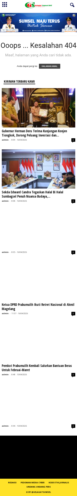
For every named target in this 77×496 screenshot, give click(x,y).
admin (5, 139)
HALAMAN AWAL (49, 66)
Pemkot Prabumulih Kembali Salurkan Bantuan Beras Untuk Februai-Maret (37, 367)
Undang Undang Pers (38, 486)
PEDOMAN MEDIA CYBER (33, 482)
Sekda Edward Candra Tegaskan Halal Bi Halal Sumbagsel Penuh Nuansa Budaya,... (32, 194)
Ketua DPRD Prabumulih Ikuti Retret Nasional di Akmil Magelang (38, 306)
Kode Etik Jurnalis (59, 482)
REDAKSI (12, 482)
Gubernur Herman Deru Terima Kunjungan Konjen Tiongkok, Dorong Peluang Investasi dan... (34, 133)
